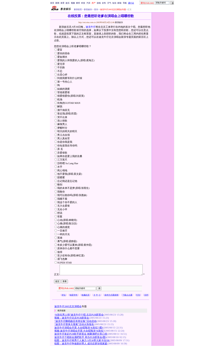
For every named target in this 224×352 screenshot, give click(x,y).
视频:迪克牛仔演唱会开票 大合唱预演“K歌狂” (79, 336)
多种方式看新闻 (111, 300)
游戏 (99, 3)
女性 (104, 3)
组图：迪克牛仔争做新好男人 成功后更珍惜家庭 (80, 349)
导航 (125, 3)
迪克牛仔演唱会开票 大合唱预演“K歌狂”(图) (78, 333)
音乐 (96, 9)
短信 (114, 3)
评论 (64, 300)
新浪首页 (78, 9)
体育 (62, 3)
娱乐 (68, 3)
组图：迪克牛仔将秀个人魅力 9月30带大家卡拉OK (82, 345)
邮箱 (119, 3)
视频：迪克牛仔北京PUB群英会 (71, 323)
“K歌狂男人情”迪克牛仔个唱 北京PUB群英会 (79, 320)
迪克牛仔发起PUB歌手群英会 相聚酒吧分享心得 (80, 339)
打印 (138, 300)
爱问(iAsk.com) (66, 293)
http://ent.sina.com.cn (87, 22)
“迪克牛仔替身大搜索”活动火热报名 (74, 329)
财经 (78, 3)
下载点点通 (127, 300)
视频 (73, 3)
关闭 (146, 300)
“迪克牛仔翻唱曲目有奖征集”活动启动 (75, 326)
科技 (83, 3)
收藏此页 (85, 300)
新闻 (57, 3)
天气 (109, 3)
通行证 (131, 3)
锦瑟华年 (74, 300)
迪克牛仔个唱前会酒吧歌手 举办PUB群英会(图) (80, 342)
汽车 (88, 3)
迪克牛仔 (91, 27)
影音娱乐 (88, 9)
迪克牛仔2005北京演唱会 (68, 311)
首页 (52, 3)
